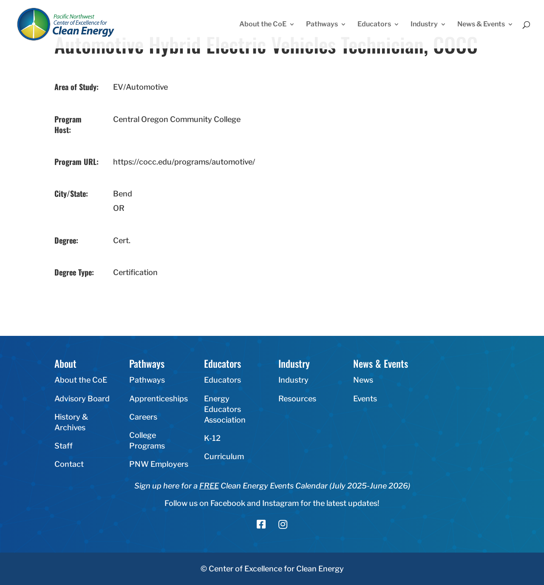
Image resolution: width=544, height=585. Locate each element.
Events (365, 398)
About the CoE (262, 24)
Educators (374, 24)
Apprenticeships (158, 398)
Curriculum (224, 456)
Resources (297, 398)
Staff (63, 445)
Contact (69, 464)
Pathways (322, 24)
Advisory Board (82, 398)
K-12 (212, 438)
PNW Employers (158, 464)
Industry (424, 24)
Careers (143, 416)
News (363, 379)
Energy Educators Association (225, 409)
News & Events (481, 24)
